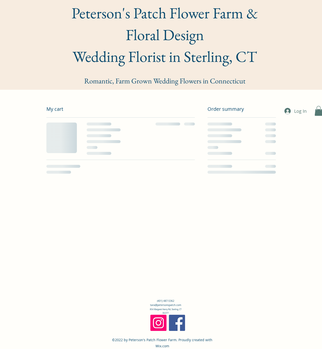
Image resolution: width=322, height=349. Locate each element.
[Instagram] (158, 323)
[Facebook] (177, 323)
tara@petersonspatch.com (165, 305)
